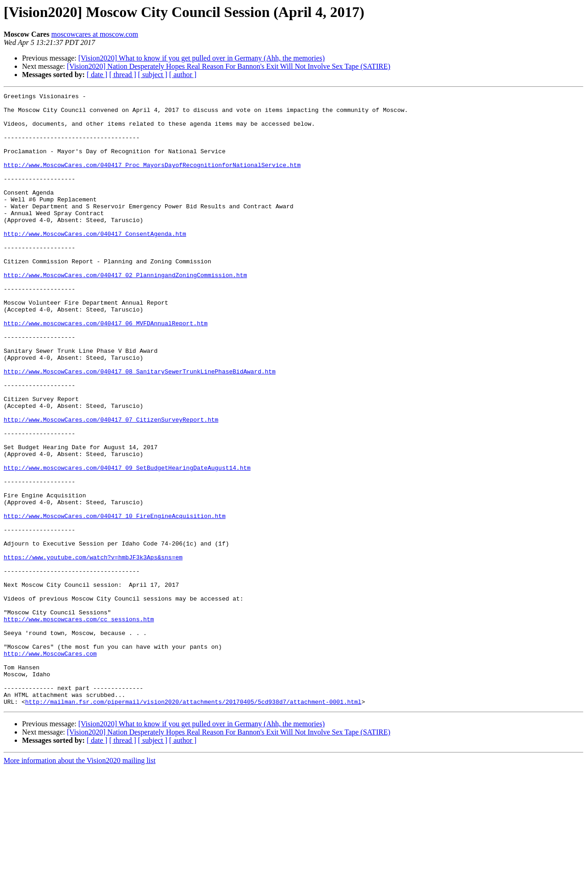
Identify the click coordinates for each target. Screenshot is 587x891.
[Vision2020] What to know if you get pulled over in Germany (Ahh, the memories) (201, 58)
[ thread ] (122, 74)
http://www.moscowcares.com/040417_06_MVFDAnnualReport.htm (106, 370)
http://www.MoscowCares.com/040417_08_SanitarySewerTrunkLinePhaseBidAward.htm (140, 427)
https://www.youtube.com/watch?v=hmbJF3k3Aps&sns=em (93, 650)
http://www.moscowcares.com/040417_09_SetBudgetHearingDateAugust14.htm (127, 543)
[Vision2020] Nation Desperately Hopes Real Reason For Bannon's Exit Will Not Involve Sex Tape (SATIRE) (228, 66)
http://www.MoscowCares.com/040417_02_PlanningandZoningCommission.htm (125, 312)
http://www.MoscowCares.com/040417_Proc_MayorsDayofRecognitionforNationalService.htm (152, 180)
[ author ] (183, 74)
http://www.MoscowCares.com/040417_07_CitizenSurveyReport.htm (111, 485)
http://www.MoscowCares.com (50, 766)
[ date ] (97, 74)
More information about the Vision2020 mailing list (79, 883)
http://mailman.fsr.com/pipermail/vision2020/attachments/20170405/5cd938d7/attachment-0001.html (193, 824)
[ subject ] (152, 74)
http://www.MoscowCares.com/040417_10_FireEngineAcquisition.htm (115, 601)
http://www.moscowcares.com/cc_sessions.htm (79, 725)
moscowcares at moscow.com (94, 34)
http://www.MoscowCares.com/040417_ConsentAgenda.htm (95, 262)
